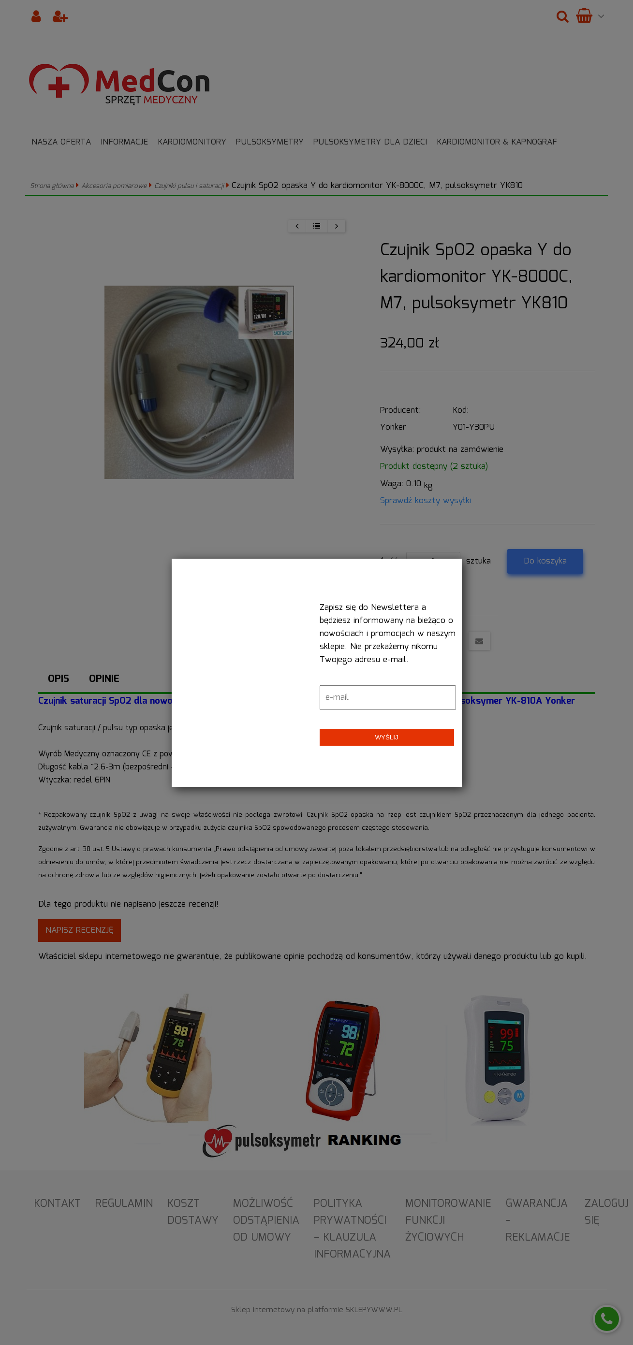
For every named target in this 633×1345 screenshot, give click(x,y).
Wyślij (386, 737)
